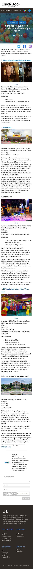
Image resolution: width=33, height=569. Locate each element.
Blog (2, 10)
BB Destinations (12, 22)
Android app (20, 551)
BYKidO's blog (5, 447)
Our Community (6, 536)
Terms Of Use (20, 536)
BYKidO (19, 35)
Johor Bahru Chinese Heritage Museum (17, 60)
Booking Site (17, 10)
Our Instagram (6, 556)
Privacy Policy (20, 535)
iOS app (19, 550)
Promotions (8, 10)
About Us (4, 533)
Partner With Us (6, 538)
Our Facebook (6, 557)
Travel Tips (5, 554)
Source (16, 84)
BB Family (22, 22)
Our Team (4, 535)
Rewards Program (7, 540)
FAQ (18, 533)
